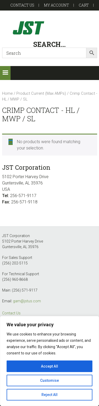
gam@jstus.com (27, 301)
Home (7, 93)
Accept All (49, 366)
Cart (84, 5)
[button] (5, 73)
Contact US (22, 5)
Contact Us (11, 313)
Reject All (49, 395)
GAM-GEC (49, 27)
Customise (49, 380)
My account (56, 5)
